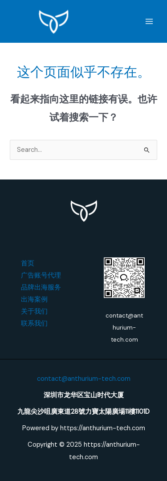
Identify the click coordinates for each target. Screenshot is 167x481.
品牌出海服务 (41, 287)
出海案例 (34, 299)
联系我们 (34, 323)
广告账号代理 (41, 275)
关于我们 (34, 311)
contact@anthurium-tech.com (83, 379)
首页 (27, 263)
